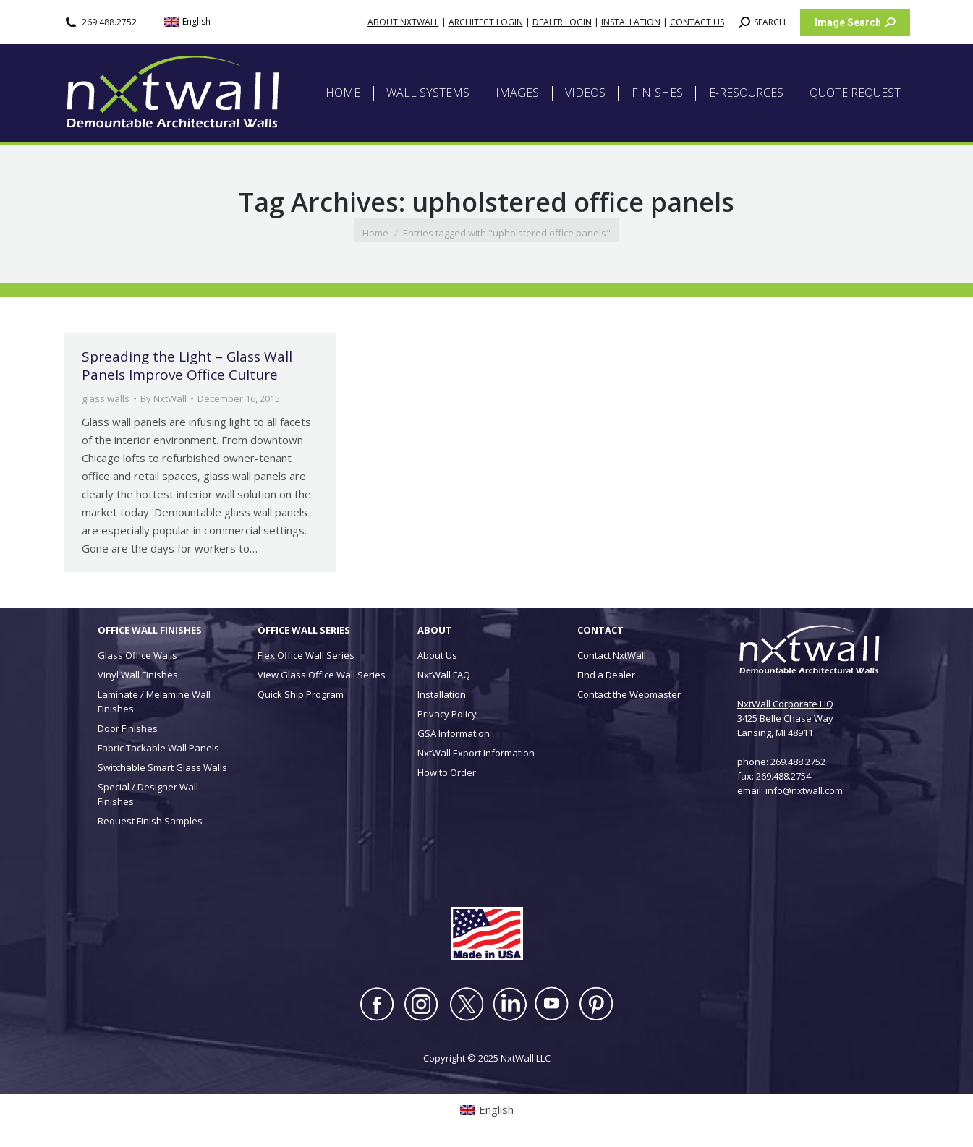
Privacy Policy (447, 713)
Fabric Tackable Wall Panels (158, 747)
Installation (441, 694)
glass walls (105, 398)
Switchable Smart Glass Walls (162, 767)
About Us (437, 655)
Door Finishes (128, 728)
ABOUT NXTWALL (403, 22)
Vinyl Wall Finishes (138, 674)
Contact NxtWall (611, 655)
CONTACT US (697, 22)
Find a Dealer (606, 674)
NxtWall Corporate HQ (785, 703)
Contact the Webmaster (629, 694)
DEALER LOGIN (562, 22)
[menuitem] (187, 22)
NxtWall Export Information (476, 752)
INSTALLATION (630, 22)
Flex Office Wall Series (306, 655)
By (163, 398)
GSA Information (453, 733)
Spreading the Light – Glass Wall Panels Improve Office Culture (187, 365)
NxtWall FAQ (443, 674)
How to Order (446, 772)
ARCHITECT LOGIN (486, 22)
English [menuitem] (196, 21)
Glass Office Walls (137, 655)
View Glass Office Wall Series (322, 674)
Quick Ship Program (301, 694)
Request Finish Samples (150, 820)
